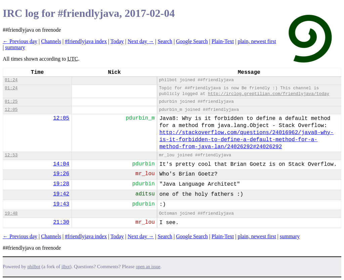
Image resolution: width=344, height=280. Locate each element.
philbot (34, 266)
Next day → (141, 41)
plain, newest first (257, 41)
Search (165, 41)
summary (15, 47)
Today (117, 41)
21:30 (61, 222)
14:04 (61, 164)
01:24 (11, 80)
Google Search (192, 41)
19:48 (11, 213)
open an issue (148, 266)
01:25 (11, 101)
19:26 (61, 174)
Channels (51, 41)
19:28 (61, 184)
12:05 (11, 109)
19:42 (61, 194)
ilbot (65, 266)
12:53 (11, 155)
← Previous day (20, 41)
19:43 (61, 204)
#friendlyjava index (86, 41)
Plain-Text (223, 41)
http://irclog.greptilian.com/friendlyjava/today (268, 93)
